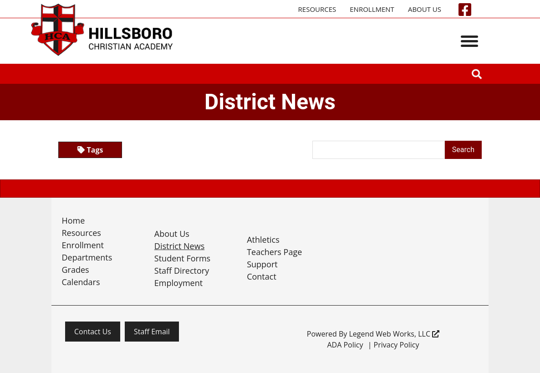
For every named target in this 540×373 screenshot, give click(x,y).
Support (262, 264)
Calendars (81, 281)
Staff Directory (181, 270)
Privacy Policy (396, 345)
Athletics (263, 239)
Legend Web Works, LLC (394, 334)
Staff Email (152, 332)
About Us (424, 9)
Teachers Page (274, 251)
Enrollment (372, 9)
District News (179, 245)
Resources (317, 9)
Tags (90, 150)
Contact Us (92, 332)
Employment (178, 282)
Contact (261, 276)
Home (73, 220)
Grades (75, 269)
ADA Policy (345, 345)
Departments (87, 257)
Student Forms (182, 258)
